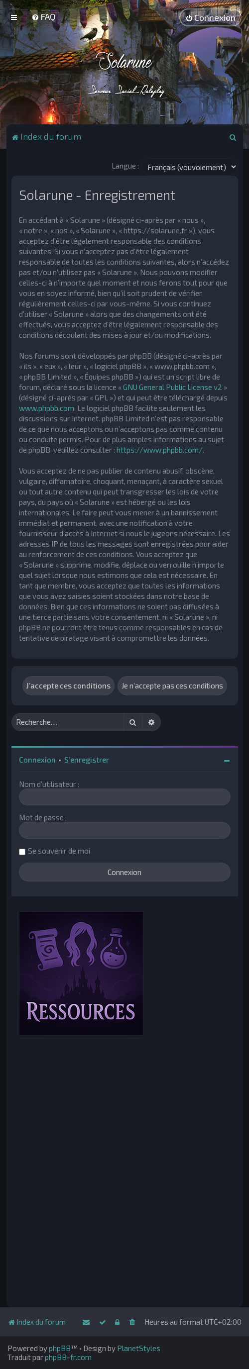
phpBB (60, 1348)
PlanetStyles (138, 1348)
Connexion (37, 759)
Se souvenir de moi (59, 850)
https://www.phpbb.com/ (160, 449)
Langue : (125, 165)
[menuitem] (43, 16)
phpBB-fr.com (68, 1357)
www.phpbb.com (46, 407)
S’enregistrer (86, 759)
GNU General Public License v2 (172, 387)
